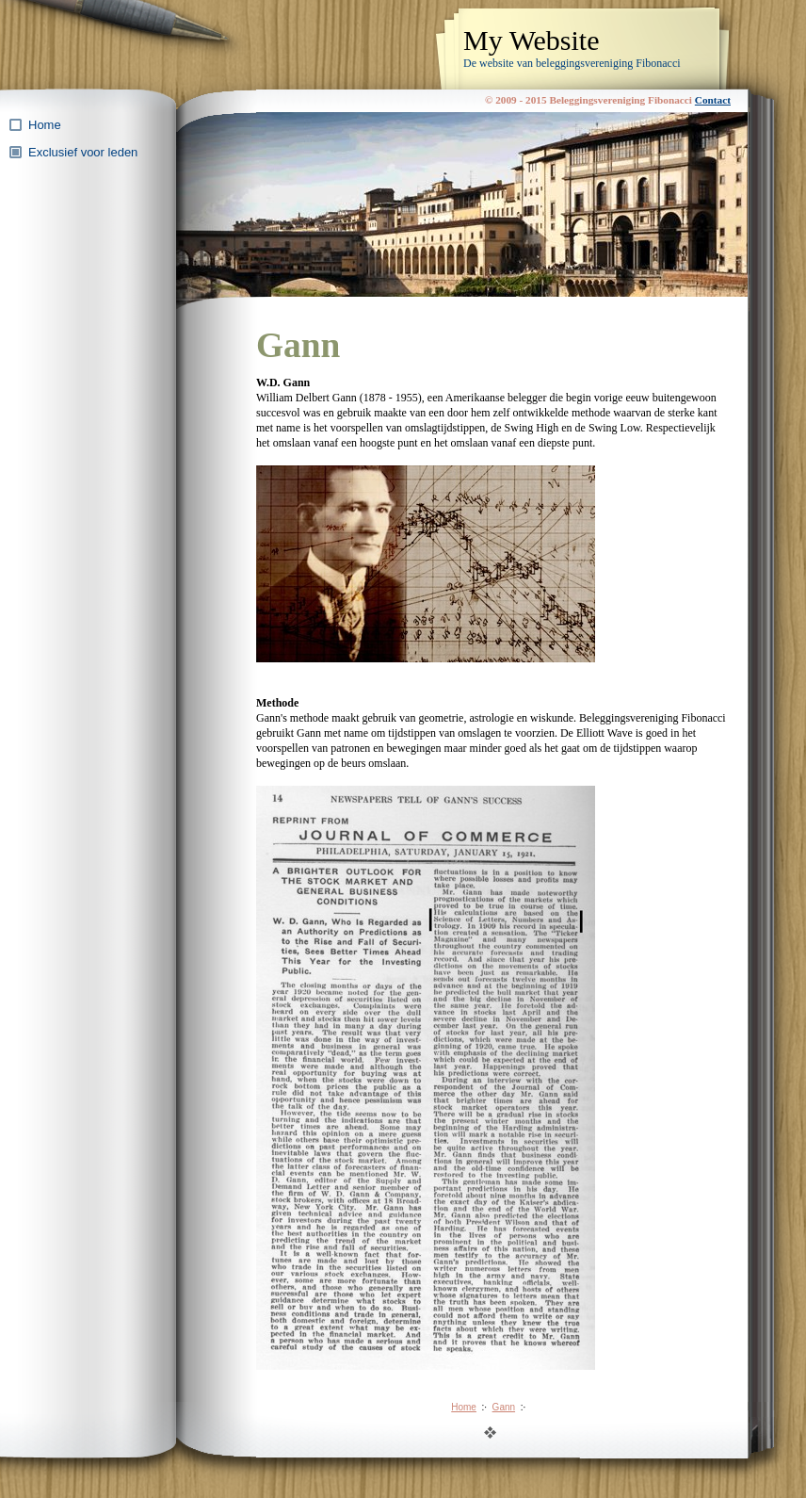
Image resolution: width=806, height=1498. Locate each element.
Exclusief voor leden (82, 152)
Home (44, 125)
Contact (713, 100)
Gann (503, 1407)
